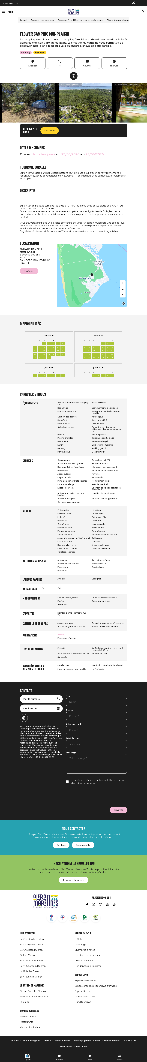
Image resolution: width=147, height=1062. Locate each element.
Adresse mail (73, 724)
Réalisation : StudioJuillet (73, 1046)
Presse (47, 1040)
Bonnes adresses (29, 1010)
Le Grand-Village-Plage (32, 939)
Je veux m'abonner (73, 880)
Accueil (23, 20)
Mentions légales (31, 1040)
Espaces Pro (82, 974)
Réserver (49, 130)
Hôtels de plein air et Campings (88, 20)
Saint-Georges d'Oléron (33, 966)
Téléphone (72, 738)
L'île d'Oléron (27, 933)
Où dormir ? (63, 20)
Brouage (25, 1002)
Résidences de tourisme (88, 966)
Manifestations (28, 1016)
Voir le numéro (31, 699)
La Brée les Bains (29, 971)
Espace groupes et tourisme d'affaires (96, 986)
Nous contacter (112, 1040)
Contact (61, 845)
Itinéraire (29, 271)
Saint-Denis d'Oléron (31, 977)
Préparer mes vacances (42, 20)
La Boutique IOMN (85, 997)
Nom (68, 696)
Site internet (30, 708)
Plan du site (130, 1040)
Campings (80, 944)
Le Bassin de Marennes (32, 985)
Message (71, 752)
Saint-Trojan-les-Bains (31, 944)
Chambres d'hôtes (85, 950)
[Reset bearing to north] (123, 294)
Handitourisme (83, 1002)
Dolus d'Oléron (28, 955)
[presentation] (90, 796)
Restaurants (26, 1022)
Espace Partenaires (85, 980)
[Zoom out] (123, 289)
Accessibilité (83, 845)
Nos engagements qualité (87, 1040)
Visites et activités (30, 1027)
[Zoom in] (123, 283)
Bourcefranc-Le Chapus (33, 991)
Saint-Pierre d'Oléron (31, 961)
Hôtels (78, 939)
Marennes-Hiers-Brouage (34, 997)
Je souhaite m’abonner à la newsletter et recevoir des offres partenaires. (98, 782)
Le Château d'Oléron (31, 950)
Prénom (70, 710)
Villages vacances (84, 961)
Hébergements (83, 933)
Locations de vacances (87, 955)
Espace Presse (83, 991)
